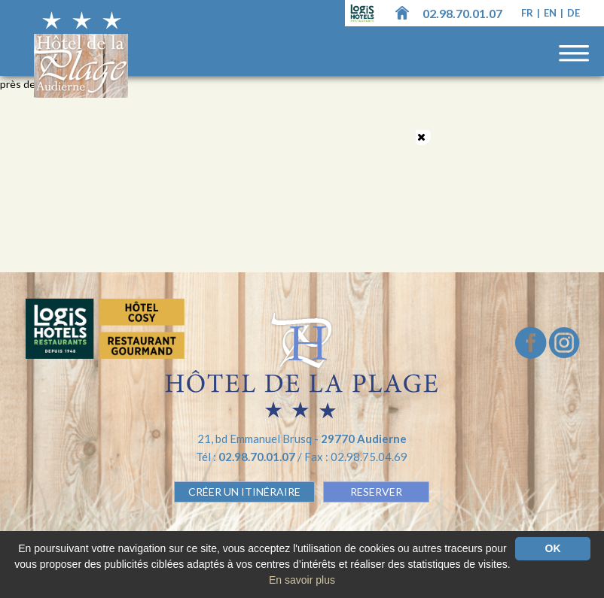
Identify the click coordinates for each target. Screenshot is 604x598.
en (551, 13)
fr (528, 13)
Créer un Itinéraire (244, 491)
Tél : (246, 456)
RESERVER (376, 491)
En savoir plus (302, 580)
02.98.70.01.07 (462, 13)
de (573, 13)
